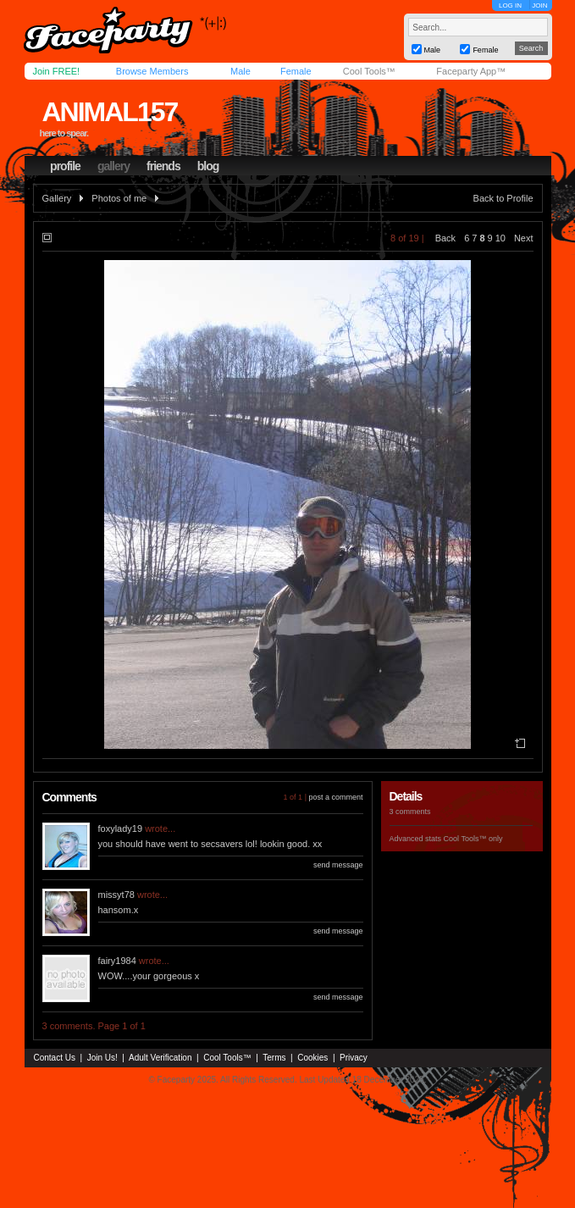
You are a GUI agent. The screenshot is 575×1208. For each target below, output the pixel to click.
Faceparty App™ (471, 71)
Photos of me (119, 198)
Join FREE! (56, 71)
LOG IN (510, 5)
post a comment (335, 797)
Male (240, 71)
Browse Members (152, 71)
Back (445, 238)
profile (65, 166)
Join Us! (102, 1057)
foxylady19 (120, 828)
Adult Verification (160, 1057)
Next (524, 238)
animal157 (109, 112)
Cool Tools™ (369, 71)
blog (208, 166)
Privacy (354, 1057)
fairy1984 (117, 961)
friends (163, 166)
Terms (274, 1057)
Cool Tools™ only (473, 838)
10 (500, 238)
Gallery (57, 198)
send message (338, 865)
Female (296, 71)
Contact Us (54, 1057)
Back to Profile (503, 198)
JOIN (539, 5)
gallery (113, 166)
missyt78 (116, 894)
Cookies (312, 1057)
